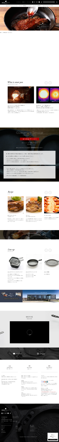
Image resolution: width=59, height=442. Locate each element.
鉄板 (2, 429)
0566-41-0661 (14, 175)
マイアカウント (32, 429)
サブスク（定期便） (37, 5)
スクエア (2, 428)
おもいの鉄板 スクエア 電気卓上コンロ (13, 274)
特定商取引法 (32, 426)
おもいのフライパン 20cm (29, 274)
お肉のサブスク (18, 428)
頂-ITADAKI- (3, 432)
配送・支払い (32, 425)
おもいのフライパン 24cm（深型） (31, 275)
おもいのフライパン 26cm (29, 276)
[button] (46, 83)
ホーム (2, 422)
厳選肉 (17, 426)
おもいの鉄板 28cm (47, 274)
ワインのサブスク (19, 429)
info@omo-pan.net (23, 175)
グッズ (30, 5)
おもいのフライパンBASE (48, 5)
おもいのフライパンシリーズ (11, 5)
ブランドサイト (18, 422)
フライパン (3, 426)
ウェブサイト (15, 417)
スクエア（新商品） (23, 5)
